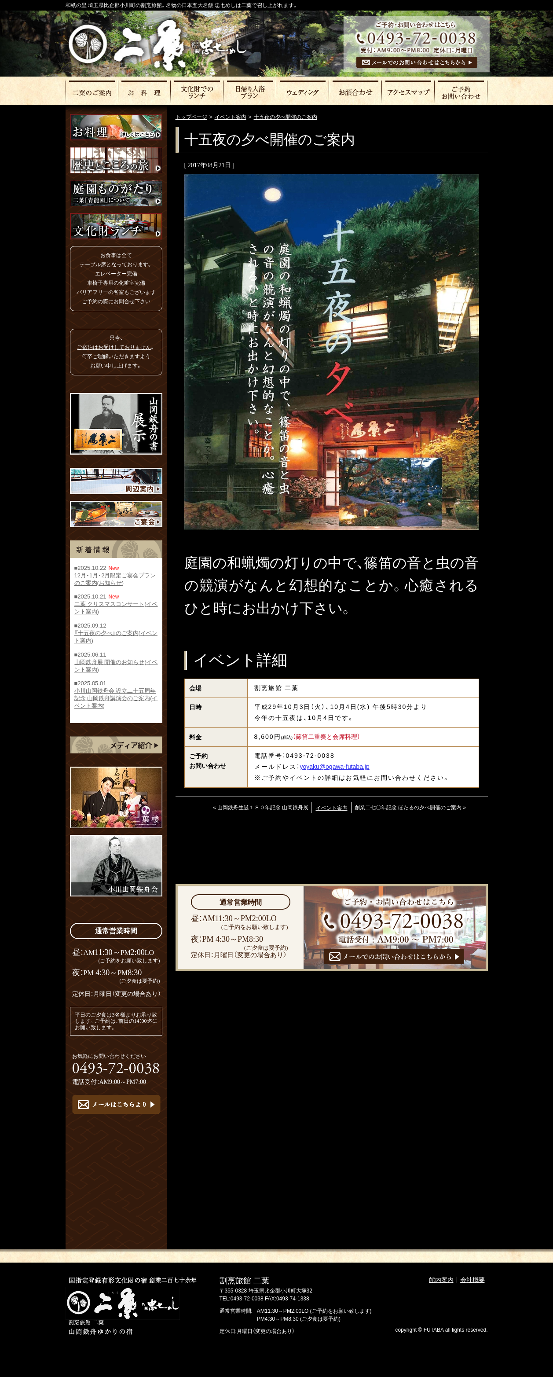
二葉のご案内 (92, 92)
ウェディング (303, 92)
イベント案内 (332, 808)
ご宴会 (116, 514)
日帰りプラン (250, 92)
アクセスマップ (408, 92)
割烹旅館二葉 (157, 45)
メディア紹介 (116, 745)
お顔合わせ (356, 92)
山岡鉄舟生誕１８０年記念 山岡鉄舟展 (262, 807)
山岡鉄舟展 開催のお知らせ (109, 662)
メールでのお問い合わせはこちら (416, 62)
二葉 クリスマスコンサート (109, 604)
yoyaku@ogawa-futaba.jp (335, 766)
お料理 (144, 92)
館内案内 (441, 1279)
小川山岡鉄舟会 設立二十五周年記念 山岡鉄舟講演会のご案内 (115, 695)
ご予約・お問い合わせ (461, 92)
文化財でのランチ (197, 92)
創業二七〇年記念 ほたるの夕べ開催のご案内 (408, 807)
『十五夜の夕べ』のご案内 (106, 633)
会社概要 (472, 1279)
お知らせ (110, 583)
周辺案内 (116, 481)
